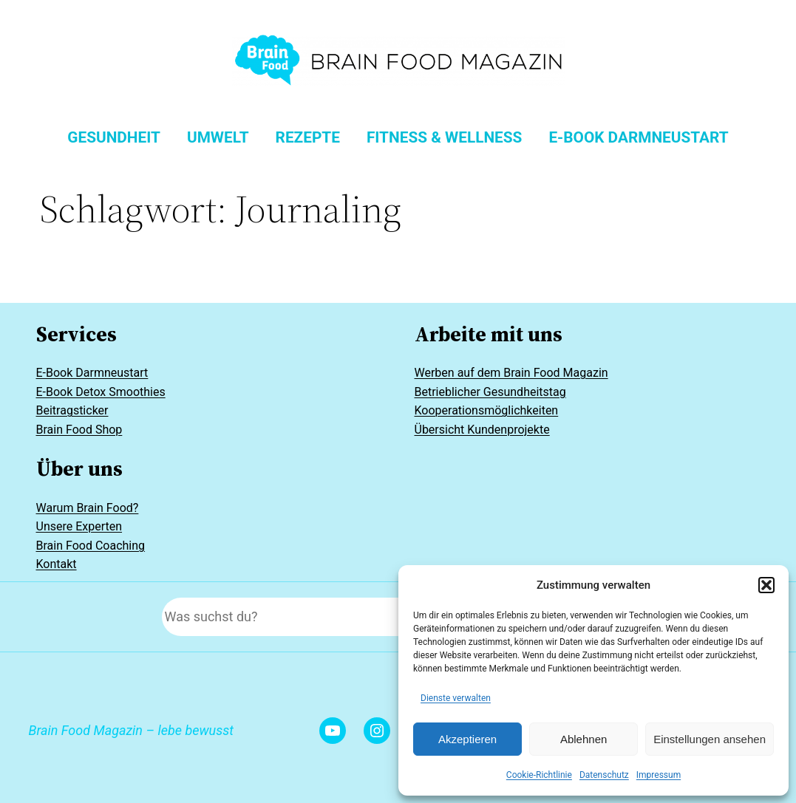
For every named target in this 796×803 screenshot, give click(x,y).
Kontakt (56, 564)
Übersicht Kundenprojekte (482, 430)
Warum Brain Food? (87, 508)
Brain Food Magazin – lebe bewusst (131, 730)
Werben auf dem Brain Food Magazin (511, 373)
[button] (766, 585)
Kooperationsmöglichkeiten (487, 410)
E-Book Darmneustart (92, 373)
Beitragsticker (72, 410)
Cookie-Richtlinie (539, 775)
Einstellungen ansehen (709, 739)
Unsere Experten (79, 526)
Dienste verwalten (456, 698)
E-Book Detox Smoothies (101, 392)
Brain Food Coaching (91, 546)
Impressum (658, 775)
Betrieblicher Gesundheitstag (490, 392)
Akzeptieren (467, 739)
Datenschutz (604, 775)
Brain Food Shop (79, 430)
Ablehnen (583, 739)
